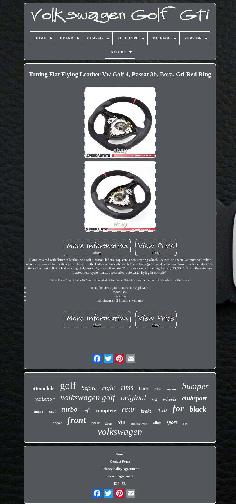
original (133, 397)
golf (68, 385)
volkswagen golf (87, 397)
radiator (44, 399)
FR (123, 483)
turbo (69, 409)
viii (122, 422)
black (197, 409)
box (185, 423)
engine (38, 411)
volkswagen (120, 431)
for (178, 408)
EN (116, 483)
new (157, 389)
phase (95, 423)
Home (120, 454)
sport (172, 422)
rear (129, 408)
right (108, 387)
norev (57, 423)
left (86, 410)
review (171, 389)
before (89, 387)
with (52, 411)
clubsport (194, 398)
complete (106, 410)
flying (109, 423)
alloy (157, 423)
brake (146, 411)
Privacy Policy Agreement (119, 469)
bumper (195, 386)
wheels (169, 399)
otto (162, 409)
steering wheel (139, 423)
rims (127, 387)
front (76, 420)
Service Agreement (119, 476)
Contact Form (120, 462)
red (154, 399)
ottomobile (42, 388)
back (144, 388)
